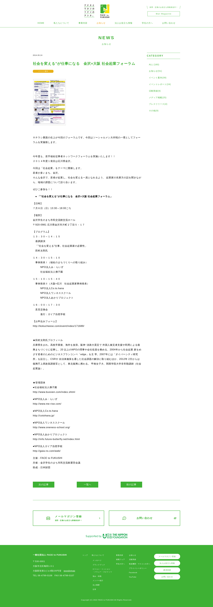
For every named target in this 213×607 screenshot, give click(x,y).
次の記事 (44, 484)
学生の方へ (147, 23)
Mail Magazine (163, 14)
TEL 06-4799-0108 (42, 575)
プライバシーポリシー (138, 568)
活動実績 (132, 559)
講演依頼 (167, 570)
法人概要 (96, 585)
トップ (85, 555)
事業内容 (83, 23)
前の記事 (131, 484)
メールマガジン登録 (167, 556)
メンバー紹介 (98, 580)
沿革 (94, 589)
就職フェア (120, 559)
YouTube (132, 577)
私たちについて (61, 23)
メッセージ (97, 560)
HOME (41, 23)
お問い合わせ (168, 23)
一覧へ (87, 484)
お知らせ (101, 23)
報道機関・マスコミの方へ (139, 564)
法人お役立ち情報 (123, 23)
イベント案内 (43, 71)
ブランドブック (99, 565)
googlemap (69, 571)
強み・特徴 (97, 576)
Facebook (133, 572)
